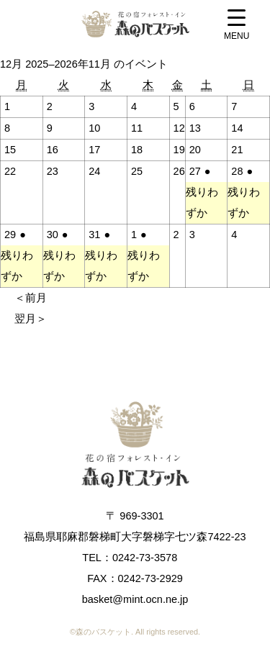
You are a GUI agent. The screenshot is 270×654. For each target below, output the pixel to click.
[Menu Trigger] (236, 26)
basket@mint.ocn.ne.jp (135, 599)
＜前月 (30, 298)
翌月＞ (30, 318)
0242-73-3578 (144, 557)
